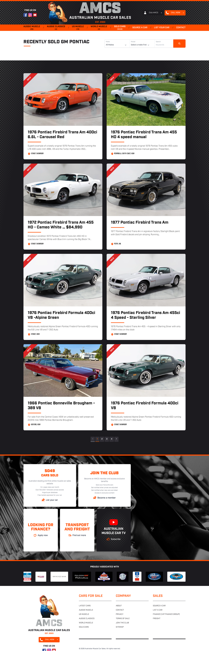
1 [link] (97, 439)
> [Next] (116, 439)
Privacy (119, 614)
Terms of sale (123, 619)
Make (108, 42)
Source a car (139, 28)
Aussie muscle (31, 28)
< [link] (92, 439)
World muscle (99, 28)
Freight (156, 619)
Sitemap (120, 627)
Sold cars (120, 28)
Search (158, 42)
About (119, 606)
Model (133, 42)
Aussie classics (56, 28)
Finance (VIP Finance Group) (166, 614)
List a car (157, 610)
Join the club (122, 623)
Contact (181, 28)
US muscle (78, 28)
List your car (161, 28)
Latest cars (85, 606)
